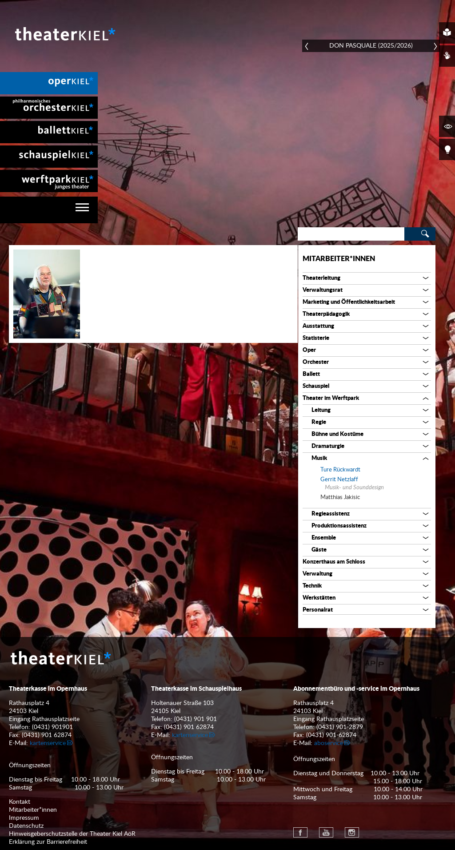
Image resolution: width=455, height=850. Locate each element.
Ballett (311, 374)
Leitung (321, 410)
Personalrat (318, 610)
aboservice (328, 743)
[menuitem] (49, 83)
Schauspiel (316, 386)
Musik (319, 458)
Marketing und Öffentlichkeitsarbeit (349, 302)
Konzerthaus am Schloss (334, 562)
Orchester (316, 362)
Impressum (24, 818)
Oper (309, 350)
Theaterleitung (321, 278)
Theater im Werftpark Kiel (49, 181)
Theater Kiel (64, 33)
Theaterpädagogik (326, 314)
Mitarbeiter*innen (339, 258)
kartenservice (48, 743)
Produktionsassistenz (339, 526)
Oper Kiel (49, 83)
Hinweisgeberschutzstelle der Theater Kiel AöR (72, 834)
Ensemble (323, 538)
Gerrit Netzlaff (339, 480)
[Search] (351, 234)
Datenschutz (26, 826)
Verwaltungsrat (323, 290)
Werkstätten (319, 598)
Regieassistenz (330, 514)
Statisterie (316, 338)
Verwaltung (317, 574)
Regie (318, 422)
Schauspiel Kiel (49, 156)
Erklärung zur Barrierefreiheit (48, 842)
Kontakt (19, 802)
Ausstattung (318, 326)
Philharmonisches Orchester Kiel (49, 108)
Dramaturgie (327, 446)
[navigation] (49, 210)
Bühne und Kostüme (337, 434)
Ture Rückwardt (340, 470)
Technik (312, 586)
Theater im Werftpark (331, 398)
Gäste (319, 550)
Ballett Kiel (49, 132)
